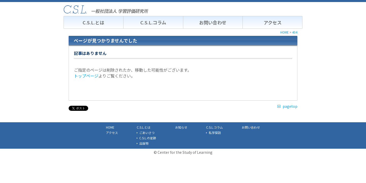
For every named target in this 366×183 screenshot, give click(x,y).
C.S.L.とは (93, 22)
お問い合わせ (212, 22)
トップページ (86, 76)
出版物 (143, 143)
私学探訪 (215, 132)
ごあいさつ (147, 132)
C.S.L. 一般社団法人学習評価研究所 (106, 9)
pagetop (290, 106)
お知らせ (181, 127)
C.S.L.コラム (153, 22)
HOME (110, 127)
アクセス (273, 22)
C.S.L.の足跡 (147, 138)
